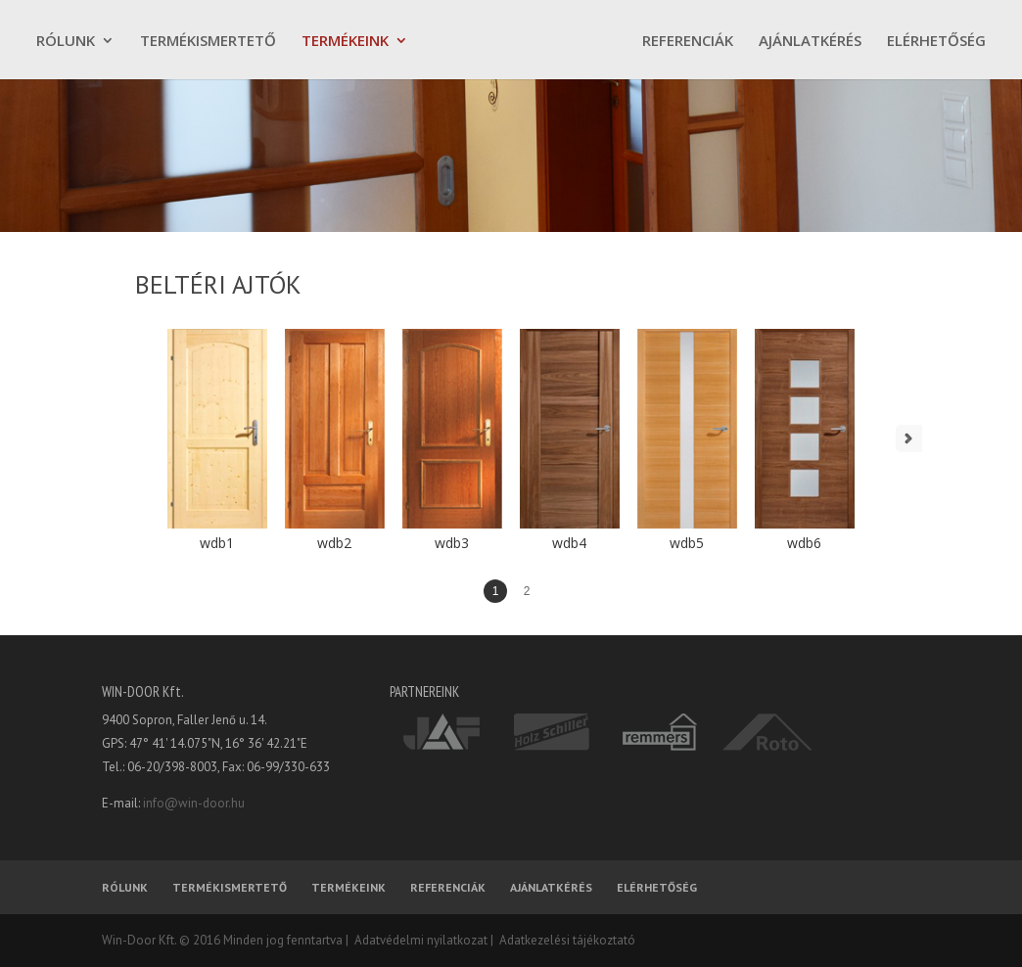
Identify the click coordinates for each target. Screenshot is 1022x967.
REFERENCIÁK (687, 41)
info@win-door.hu (194, 803)
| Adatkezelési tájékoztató (561, 940)
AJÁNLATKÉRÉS (810, 41)
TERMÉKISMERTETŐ (208, 41)
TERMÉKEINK (345, 41)
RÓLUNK (65, 41)
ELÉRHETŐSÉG (936, 41)
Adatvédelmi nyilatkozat (418, 940)
